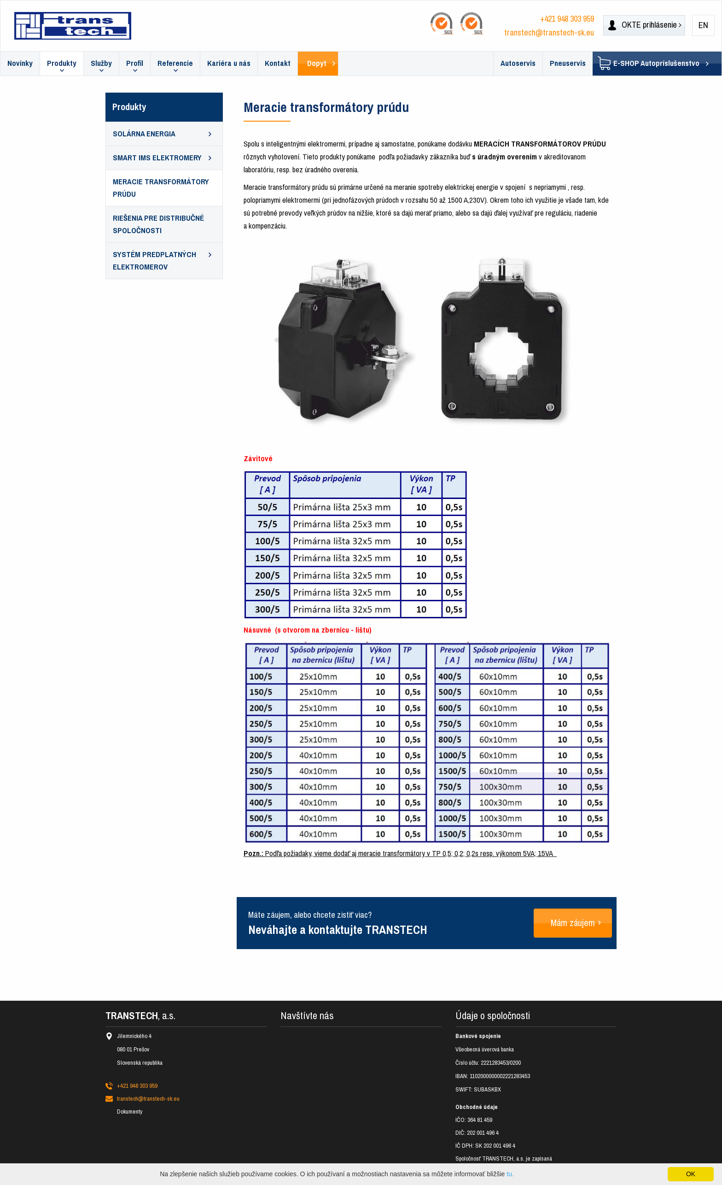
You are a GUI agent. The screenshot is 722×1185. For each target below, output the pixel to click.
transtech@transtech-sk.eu (549, 33)
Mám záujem (573, 923)
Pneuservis (568, 63)
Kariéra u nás (228, 63)
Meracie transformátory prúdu (161, 188)
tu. (510, 1174)
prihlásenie (642, 25)
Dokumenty (129, 1111)
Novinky (20, 63)
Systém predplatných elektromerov (154, 260)
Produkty (61, 63)
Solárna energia (144, 134)
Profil (134, 63)
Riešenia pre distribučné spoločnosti (158, 224)
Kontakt (278, 63)
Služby (101, 63)
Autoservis (518, 63)
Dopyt (316, 63)
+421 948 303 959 (567, 19)
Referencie (175, 63)
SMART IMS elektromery (157, 158)
